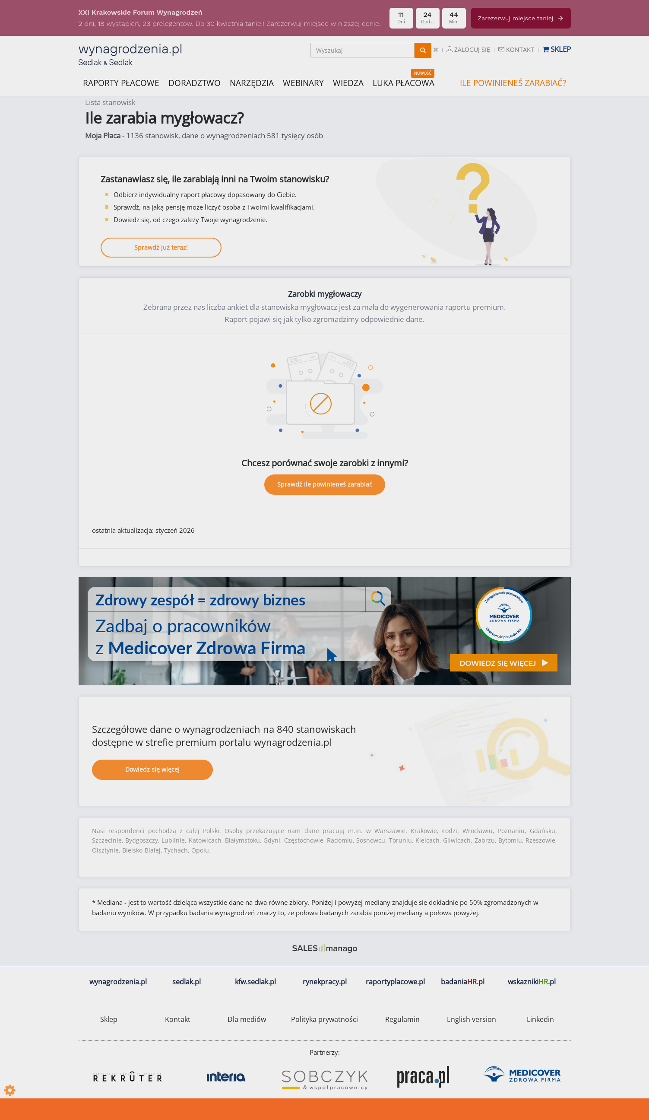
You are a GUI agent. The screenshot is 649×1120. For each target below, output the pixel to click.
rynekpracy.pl (325, 981)
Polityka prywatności (324, 1019)
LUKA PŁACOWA (403, 83)
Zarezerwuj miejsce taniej (521, 18)
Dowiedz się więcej (152, 769)
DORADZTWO (194, 83)
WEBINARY (303, 82)
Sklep (556, 49)
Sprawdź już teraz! (161, 247)
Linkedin (540, 1019)
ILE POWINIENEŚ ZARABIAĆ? (513, 83)
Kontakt (516, 49)
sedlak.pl (186, 981)
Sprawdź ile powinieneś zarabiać (324, 484)
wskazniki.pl (532, 981)
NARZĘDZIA (252, 82)
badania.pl (462, 981)
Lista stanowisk (110, 102)
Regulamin (402, 1019)
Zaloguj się (468, 49)
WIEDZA (348, 83)
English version (471, 1019)
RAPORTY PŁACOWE (121, 82)
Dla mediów (247, 1019)
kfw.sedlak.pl (255, 981)
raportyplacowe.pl (395, 981)
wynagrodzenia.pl (118, 981)
